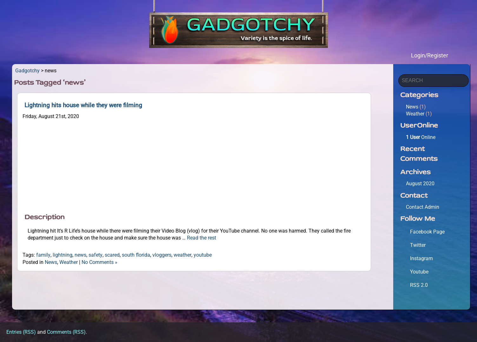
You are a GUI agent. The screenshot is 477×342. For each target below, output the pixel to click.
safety (96, 255)
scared (112, 255)
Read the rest (201, 238)
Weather (68, 262)
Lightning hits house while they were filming (83, 105)
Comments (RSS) (66, 332)
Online (420, 137)
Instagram (421, 258)
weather (182, 255)
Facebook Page (427, 232)
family (43, 255)
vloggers (161, 255)
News (51, 262)
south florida (136, 255)
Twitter (418, 245)
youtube (203, 255)
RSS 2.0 (419, 285)
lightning (62, 255)
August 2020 (420, 184)
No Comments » (99, 262)
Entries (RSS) (21, 332)
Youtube (419, 272)
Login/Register (429, 55)
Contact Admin (422, 207)
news (80, 255)
